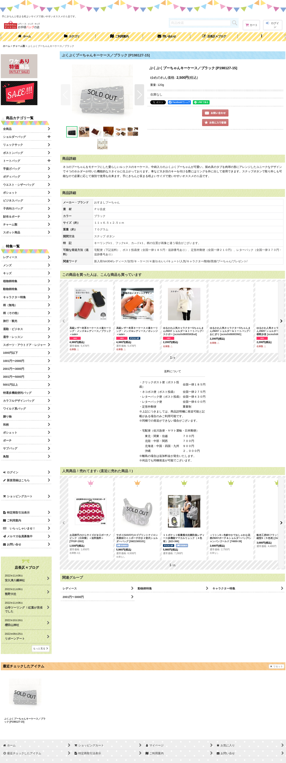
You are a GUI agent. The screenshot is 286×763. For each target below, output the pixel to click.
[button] (261, 36)
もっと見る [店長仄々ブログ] (40, 648)
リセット (276, 666)
